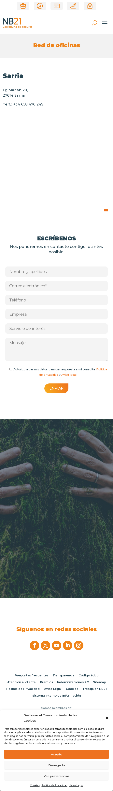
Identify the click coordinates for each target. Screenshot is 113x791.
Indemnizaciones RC (73, 682)
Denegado (56, 765)
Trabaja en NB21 (94, 689)
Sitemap (99, 682)
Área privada (90, 6)
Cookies (35, 785)
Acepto (56, 754)
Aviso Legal (76, 785)
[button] (107, 718)
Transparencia (63, 675)
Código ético (88, 675)
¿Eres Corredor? (23, 6)
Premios (46, 682)
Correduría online (73, 6)
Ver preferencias (56, 776)
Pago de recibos (57, 6)
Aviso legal (69, 375)
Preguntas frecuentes (31, 675)
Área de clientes (40, 6)
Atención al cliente (21, 682)
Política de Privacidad (54, 785)
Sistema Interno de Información (56, 695)
